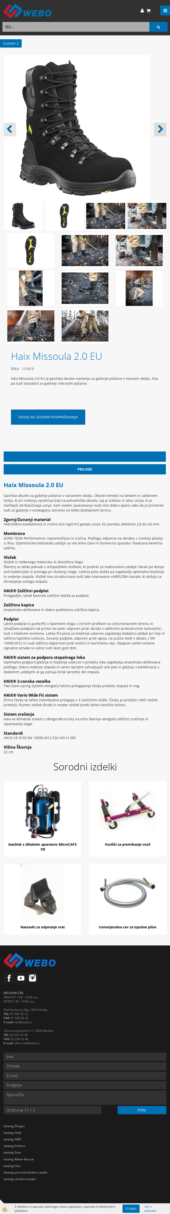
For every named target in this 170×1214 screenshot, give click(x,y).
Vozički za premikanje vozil (127, 844)
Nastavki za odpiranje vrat (42, 927)
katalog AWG (12, 1139)
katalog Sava (12, 1152)
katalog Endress (14, 1146)
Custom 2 (11, 43)
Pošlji (142, 1110)
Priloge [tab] (84, 469)
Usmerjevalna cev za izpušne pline (127, 927)
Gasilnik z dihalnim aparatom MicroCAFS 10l (42, 847)
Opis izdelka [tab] (84, 456)
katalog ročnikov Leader (20, 1179)
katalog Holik (12, 1133)
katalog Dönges (14, 1126)
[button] (160, 129)
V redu (131, 1208)
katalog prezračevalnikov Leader (26, 1172)
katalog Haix (12, 1166)
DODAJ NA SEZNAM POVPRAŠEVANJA (48, 417)
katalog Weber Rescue (19, 1159)
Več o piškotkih (150, 1208)
